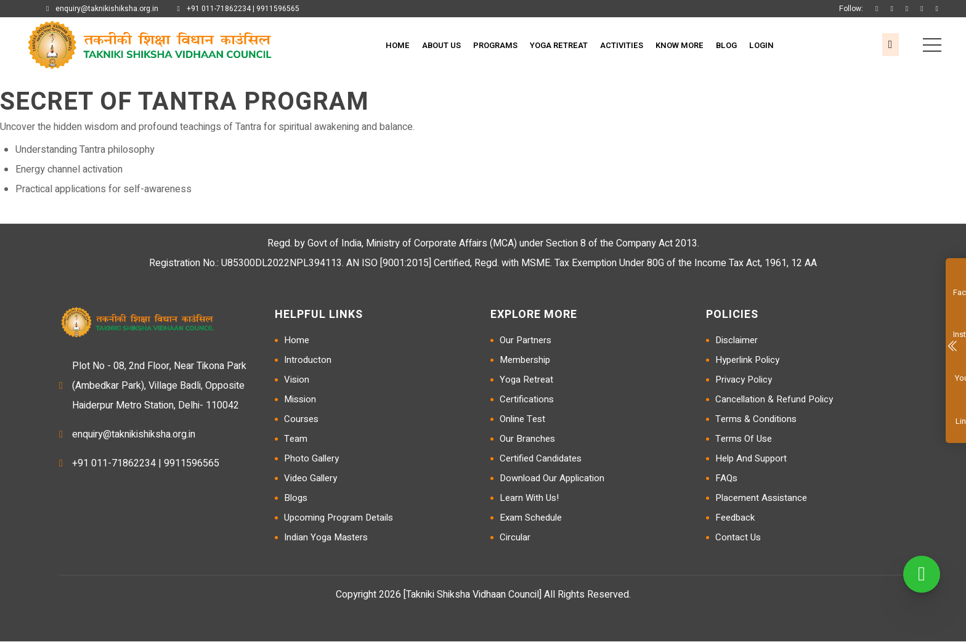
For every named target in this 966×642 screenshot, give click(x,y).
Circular (515, 538)
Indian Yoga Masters (326, 538)
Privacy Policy (743, 380)
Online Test (522, 419)
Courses (301, 419)
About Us (441, 45)
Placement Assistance (761, 498)
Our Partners (525, 340)
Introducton (307, 360)
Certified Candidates (541, 459)
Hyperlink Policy (747, 360)
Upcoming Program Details (338, 518)
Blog (726, 45)
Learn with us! (529, 498)
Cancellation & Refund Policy (774, 400)
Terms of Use (743, 439)
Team (295, 439)
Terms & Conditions (756, 419)
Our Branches (527, 439)
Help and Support (751, 459)
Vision (296, 380)
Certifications (527, 400)
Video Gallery (310, 479)
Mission (300, 400)
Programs (495, 45)
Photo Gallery (311, 459)
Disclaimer (736, 340)
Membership (525, 360)
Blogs (295, 498)
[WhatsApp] (921, 574)
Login (761, 45)
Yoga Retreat (559, 45)
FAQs (726, 479)
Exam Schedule (531, 518)
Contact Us (738, 538)
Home (398, 45)
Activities (621, 45)
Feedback (735, 518)
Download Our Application (552, 479)
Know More (680, 45)
